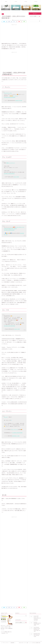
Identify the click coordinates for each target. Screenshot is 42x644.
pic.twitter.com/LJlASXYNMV (9, 325)
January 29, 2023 (18, 100)
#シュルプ (6, 417)
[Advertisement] (14, 33)
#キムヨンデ (17, 227)
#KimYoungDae (8, 228)
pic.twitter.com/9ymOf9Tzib (9, 173)
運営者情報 (12, 642)
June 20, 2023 (17, 329)
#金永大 (15, 228)
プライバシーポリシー (6, 642)
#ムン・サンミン (14, 429)
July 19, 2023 (16, 176)
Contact (25, 1)
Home (6, 1)
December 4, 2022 (15, 435)
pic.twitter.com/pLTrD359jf (17, 432)
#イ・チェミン (15, 95)
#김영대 (12, 228)
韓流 (2, 14)
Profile (16, 1)
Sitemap (35, 1)
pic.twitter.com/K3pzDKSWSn (9, 97)
